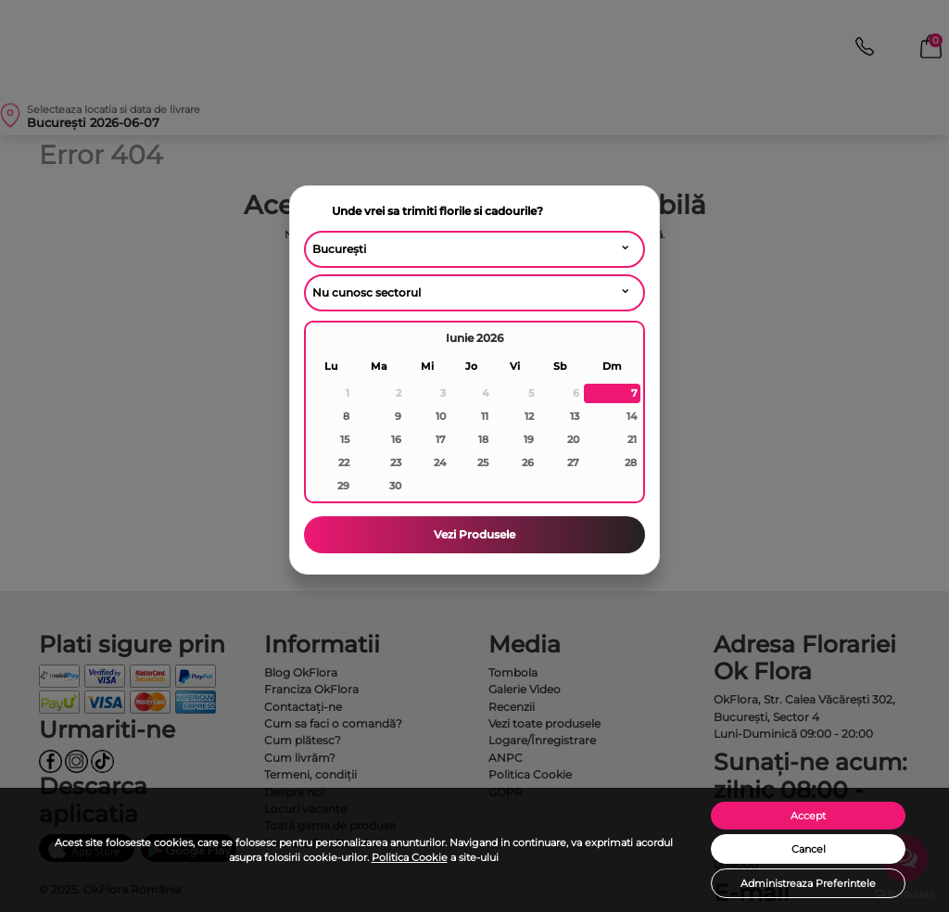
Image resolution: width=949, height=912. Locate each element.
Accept (808, 815)
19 (529, 439)
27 (573, 462)
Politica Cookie (410, 857)
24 (440, 462)
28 (631, 462)
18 (483, 439)
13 (574, 416)
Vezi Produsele (474, 534)
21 (632, 439)
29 (343, 485)
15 (344, 439)
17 (441, 439)
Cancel (808, 848)
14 (631, 416)
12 (529, 416)
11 (484, 416)
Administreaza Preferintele (808, 883)
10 (441, 416)
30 (395, 485)
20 (573, 439)
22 (343, 462)
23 (395, 462)
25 (482, 462)
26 (528, 462)
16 (396, 439)
